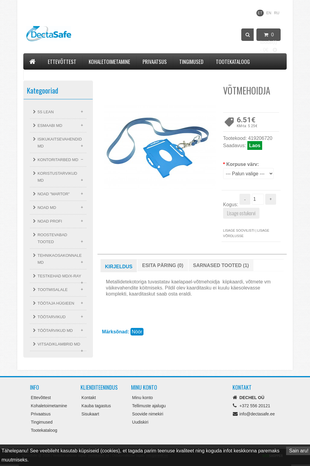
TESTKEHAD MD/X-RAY (59, 276)
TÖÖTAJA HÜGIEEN (56, 303)
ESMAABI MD (50, 125)
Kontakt (39, 74)
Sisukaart (90, 413)
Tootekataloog (233, 61)
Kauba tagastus (96, 405)
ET (260, 13)
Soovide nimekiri (147, 413)
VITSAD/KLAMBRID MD (59, 344)
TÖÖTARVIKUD (52, 317)
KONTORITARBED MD (58, 159)
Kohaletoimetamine (109, 61)
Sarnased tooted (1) (221, 265)
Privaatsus (155, 61)
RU (276, 13)
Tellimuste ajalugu (149, 405)
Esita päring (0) (162, 265)
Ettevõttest (62, 61)
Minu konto (142, 397)
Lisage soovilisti (239, 230)
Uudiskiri (140, 422)
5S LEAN (46, 112)
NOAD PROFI (50, 221)
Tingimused (191, 61)
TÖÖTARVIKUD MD (55, 330)
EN (269, 13)
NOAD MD (47, 207)
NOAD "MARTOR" (54, 194)
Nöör (137, 331)
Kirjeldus (119, 266)
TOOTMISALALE (53, 289)
